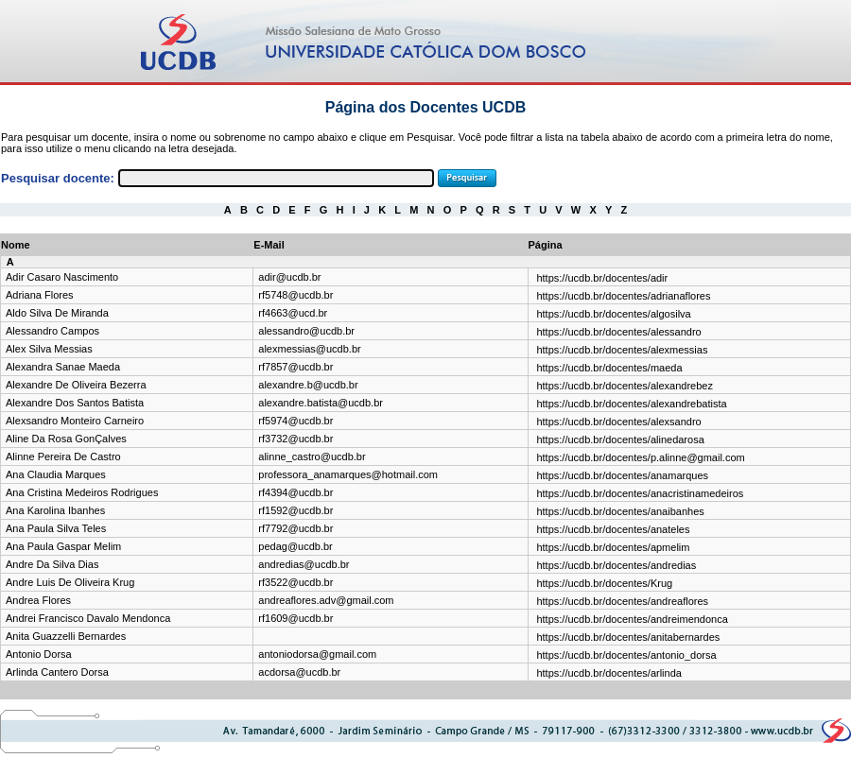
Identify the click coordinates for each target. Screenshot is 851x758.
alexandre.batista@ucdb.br (320, 402)
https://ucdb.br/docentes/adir (602, 278)
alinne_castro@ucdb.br (311, 456)
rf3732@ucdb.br (295, 438)
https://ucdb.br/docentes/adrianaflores (623, 295)
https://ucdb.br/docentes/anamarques (622, 475)
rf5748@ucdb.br (295, 295)
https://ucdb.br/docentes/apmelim (612, 547)
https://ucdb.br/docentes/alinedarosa (619, 439)
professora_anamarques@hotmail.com (348, 474)
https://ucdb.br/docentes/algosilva (613, 313)
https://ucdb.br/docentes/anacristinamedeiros (639, 493)
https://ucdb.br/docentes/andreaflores (622, 601)
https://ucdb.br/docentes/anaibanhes (619, 511)
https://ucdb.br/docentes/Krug (604, 583)
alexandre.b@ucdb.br (307, 384)
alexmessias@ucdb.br (309, 348)
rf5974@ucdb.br (295, 420)
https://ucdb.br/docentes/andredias (616, 565)
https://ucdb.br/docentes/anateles (612, 529)
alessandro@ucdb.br (306, 330)
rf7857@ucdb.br (295, 366)
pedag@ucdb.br (295, 546)
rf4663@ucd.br (292, 313)
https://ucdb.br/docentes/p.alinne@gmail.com (640, 457)
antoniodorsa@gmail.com (317, 654)
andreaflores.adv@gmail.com (325, 600)
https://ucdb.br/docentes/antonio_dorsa (626, 655)
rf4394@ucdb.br (295, 492)
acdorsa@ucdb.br (299, 672)
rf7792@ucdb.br (295, 528)
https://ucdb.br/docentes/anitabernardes (628, 637)
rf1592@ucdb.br (295, 510)
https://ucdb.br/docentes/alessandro (618, 331)
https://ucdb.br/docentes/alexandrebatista (631, 403)
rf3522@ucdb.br (295, 582)
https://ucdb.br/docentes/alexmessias (621, 349)
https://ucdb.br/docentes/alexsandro (618, 421)
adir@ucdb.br (289, 277)
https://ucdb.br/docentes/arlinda (608, 673)
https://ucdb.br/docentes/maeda (609, 367)
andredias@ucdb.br (303, 564)
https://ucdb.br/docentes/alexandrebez (624, 385)
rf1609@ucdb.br (295, 618)
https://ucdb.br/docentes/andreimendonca (631, 619)
